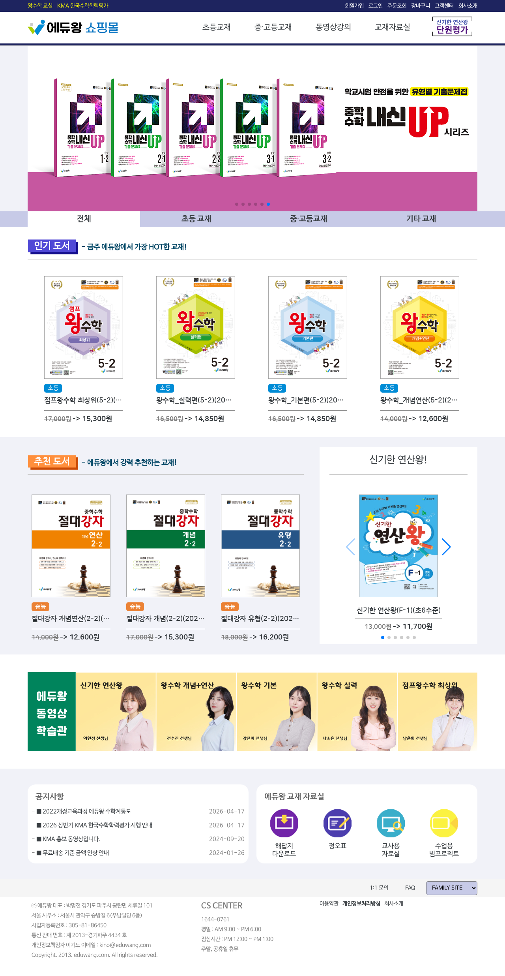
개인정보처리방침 (361, 904)
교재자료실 (392, 27)
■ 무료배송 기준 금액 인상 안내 (72, 853)
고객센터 (444, 6)
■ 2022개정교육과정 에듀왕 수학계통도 (83, 811)
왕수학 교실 (40, 6)
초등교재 (216, 27)
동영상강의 (333, 27)
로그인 (375, 6)
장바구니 (420, 6)
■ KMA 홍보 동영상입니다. (68, 839)
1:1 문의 (379, 888)
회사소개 (467, 6)
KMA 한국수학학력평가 (82, 6)
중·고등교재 (273, 27)
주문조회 (396, 6)
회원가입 (354, 6)
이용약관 (329, 904)
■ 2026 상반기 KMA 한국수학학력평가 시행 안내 (94, 825)
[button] (236, 204)
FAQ (410, 888)
